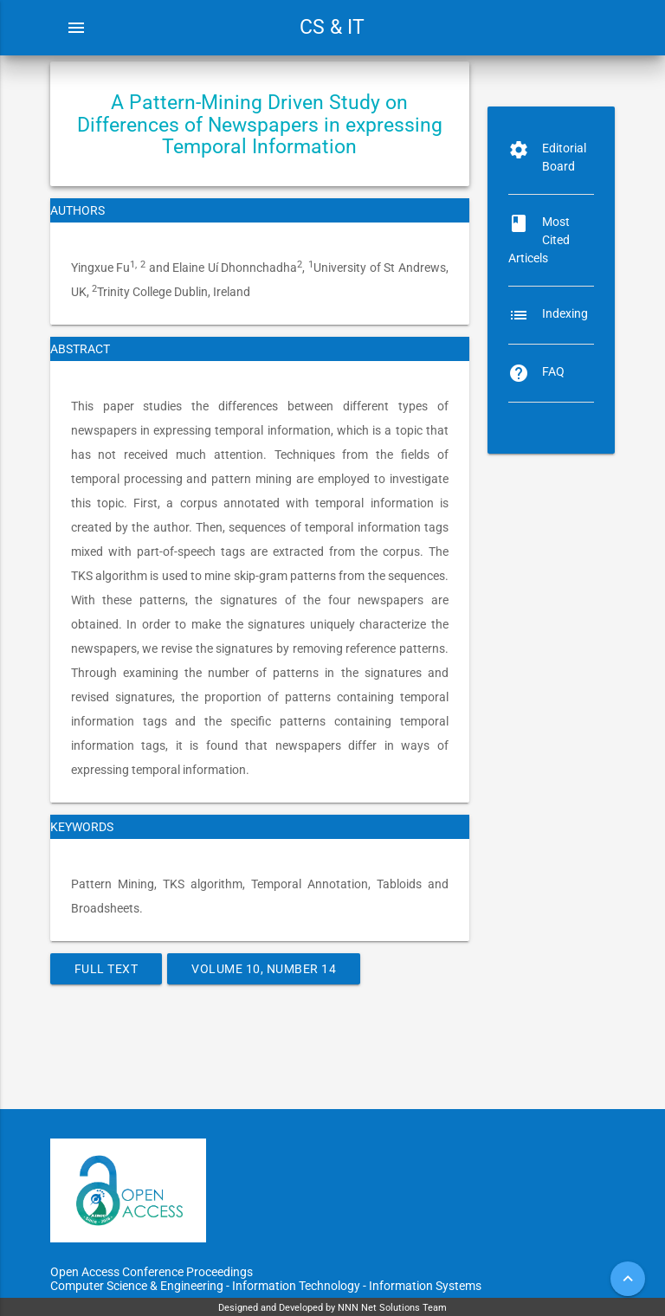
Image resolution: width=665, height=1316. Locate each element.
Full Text (106, 969)
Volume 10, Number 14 (263, 969)
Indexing (565, 313)
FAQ (553, 371)
